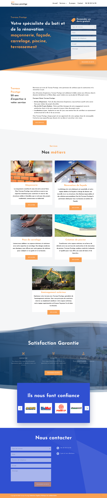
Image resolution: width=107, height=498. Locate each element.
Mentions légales (35, 495)
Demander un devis (88, 62)
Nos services (39, 122)
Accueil (55, 3)
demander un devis (53, 373)
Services (62, 3)
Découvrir (31, 205)
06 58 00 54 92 (90, 3)
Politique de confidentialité (49, 495)
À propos (72, 3)
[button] (22, 409)
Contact (80, 3)
